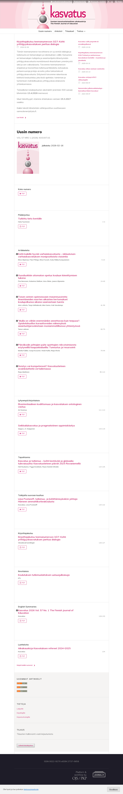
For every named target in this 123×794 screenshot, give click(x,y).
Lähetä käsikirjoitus (61, 1)
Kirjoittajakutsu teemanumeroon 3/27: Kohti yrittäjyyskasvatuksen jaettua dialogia (41, 43)
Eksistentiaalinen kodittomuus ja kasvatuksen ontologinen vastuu (50, 405)
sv (112, 1)
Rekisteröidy (80, 1)
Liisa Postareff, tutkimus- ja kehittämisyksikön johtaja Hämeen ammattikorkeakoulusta (47, 500)
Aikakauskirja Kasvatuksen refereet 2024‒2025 (44, 648)
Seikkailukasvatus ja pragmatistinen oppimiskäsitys (46, 425)
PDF (21, 193)
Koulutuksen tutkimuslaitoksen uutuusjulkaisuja (44, 574)
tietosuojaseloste (31, 789)
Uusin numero (45, 31)
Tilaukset (69, 31)
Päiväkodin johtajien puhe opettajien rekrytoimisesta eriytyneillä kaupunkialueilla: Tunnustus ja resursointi (47, 346)
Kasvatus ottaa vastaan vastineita (91, 69)
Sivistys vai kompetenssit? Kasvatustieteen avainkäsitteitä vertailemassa (41, 367)
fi (108, 1)
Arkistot (58, 31)
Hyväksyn (113, 789)
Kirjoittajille (21, 713)
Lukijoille (20, 709)
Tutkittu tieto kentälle (30, 218)
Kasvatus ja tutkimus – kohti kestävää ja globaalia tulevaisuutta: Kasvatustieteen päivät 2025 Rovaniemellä (49, 462)
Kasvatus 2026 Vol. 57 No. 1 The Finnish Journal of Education (45, 611)
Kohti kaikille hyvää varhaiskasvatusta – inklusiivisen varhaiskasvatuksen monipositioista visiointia (46, 255)
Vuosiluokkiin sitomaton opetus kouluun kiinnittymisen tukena (47, 276)
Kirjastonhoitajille (23, 717)
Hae (118, 1)
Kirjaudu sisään (97, 1)
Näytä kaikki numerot (25, 665)
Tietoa (80, 31)
